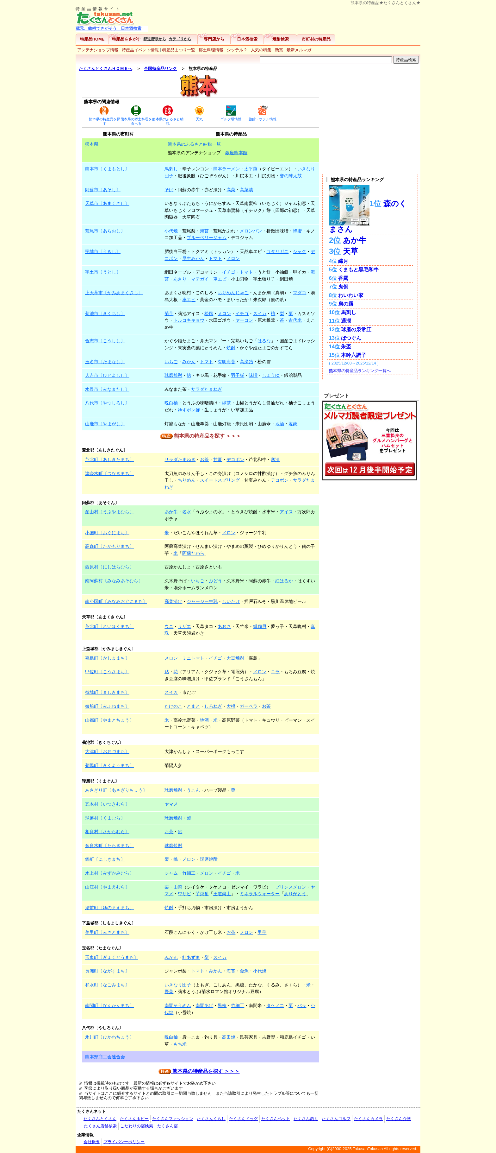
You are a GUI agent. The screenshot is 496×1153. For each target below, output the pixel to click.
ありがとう (295, 893)
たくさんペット (275, 1118)
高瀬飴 (246, 361)
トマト (215, 258)
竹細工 (188, 873)
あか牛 (171, 511)
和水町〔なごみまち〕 (107, 984)
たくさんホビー (134, 1118)
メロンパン (251, 230)
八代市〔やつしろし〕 (107, 402)
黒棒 (222, 1005)
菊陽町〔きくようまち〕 (109, 765)
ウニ (168, 626)
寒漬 (275, 459)
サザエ (184, 626)
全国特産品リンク (160, 68)
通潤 (346, 321)
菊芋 (168, 313)
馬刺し (171, 168)
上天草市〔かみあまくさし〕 (114, 292)
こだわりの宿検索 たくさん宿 (149, 1126)
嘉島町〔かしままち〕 (107, 658)
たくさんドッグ (243, 1118)
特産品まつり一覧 (178, 50)
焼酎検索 (280, 39)
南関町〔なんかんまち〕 (109, 1005)
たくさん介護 (398, 1118)
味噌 (253, 375)
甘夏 (217, 459)
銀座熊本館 (236, 152)
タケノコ (275, 1005)
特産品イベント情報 (140, 50)
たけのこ (173, 706)
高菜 (230, 189)
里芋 (261, 932)
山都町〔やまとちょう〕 (109, 720)
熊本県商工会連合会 (105, 1056)
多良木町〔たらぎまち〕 (109, 845)
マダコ (299, 292)
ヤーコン (244, 320)
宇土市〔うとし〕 (103, 272)
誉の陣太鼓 (291, 175)
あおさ (224, 626)
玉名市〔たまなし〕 (105, 361)
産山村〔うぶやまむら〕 (109, 511)
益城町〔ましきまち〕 (107, 692)
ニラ (275, 671)
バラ (301, 1005)
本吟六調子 (353, 355)
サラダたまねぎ (206, 389)
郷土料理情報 (211, 50)
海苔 (204, 230)
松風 (208, 313)
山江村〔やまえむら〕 (107, 887)
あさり (180, 279)
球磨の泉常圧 (356, 329)
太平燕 (250, 168)
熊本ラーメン (226, 168)
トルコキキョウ (188, 320)
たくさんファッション (172, 1118)
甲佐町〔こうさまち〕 (107, 671)
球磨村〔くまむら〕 (105, 817)
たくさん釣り (306, 1118)
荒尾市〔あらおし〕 (105, 230)
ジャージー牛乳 (202, 601)
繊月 (343, 261)
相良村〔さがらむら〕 (107, 831)
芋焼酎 (202, 893)
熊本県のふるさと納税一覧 (194, 144)
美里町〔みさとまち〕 (107, 932)
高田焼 (228, 1037)
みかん (188, 361)
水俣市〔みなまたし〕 (107, 389)
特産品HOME (92, 39)
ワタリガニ (277, 251)
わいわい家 (350, 295)
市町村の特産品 (316, 39)
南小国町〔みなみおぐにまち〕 (116, 601)
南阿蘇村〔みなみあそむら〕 (114, 580)
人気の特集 (261, 50)
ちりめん (186, 480)
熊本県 (91, 144)
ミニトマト (193, 658)
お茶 (204, 459)
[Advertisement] (286, 19)
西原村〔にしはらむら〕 (109, 566)
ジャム (171, 873)
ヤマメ (171, 804)
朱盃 (346, 346)
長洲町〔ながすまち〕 (107, 970)
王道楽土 (222, 893)
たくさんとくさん (100, 1118)
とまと (193, 706)
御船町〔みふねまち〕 (107, 706)
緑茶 (226, 402)
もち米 (180, 1044)
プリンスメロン (290, 887)
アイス (286, 511)
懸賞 (279, 50)
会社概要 (92, 1141)
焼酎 (230, 347)
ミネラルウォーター (260, 893)
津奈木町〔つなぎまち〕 (109, 473)
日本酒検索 (247, 39)
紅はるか (284, 580)
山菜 (177, 887)
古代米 (295, 320)
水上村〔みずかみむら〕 (109, 873)
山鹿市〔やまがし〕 (105, 423)
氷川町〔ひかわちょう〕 (109, 1037)
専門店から (214, 39)
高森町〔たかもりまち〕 (109, 546)
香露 (343, 278)
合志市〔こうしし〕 (105, 340)
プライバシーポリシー (124, 1141)
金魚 (244, 970)
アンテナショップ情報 (97, 50)
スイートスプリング (220, 480)
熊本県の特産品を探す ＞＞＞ (200, 436)
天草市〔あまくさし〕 (107, 203)
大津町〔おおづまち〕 (107, 751)
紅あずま (191, 957)
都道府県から (154, 39)
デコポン (235, 459)
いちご (171, 361)
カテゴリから (180, 39)
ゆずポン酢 (189, 409)
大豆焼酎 (235, 658)
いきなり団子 (177, 984)
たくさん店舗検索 (100, 1126)
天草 (350, 251)
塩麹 (292, 423)
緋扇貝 (259, 626)
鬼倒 (343, 286)
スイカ (259, 313)
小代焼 (171, 230)
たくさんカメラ (368, 1118)
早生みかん (193, 258)
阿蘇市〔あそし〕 (103, 189)
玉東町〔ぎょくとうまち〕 (111, 957)
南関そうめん (177, 1005)
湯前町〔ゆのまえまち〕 (109, 907)
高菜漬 (246, 189)
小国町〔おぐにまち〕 (107, 532)
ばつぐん (351, 338)
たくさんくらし (211, 1118)
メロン (233, 258)
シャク (299, 251)
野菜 (168, 991)
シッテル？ (237, 50)
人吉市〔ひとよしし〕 (107, 375)
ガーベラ (248, 706)
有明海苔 (226, 361)
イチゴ (228, 272)
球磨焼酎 (173, 375)
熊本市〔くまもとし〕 (107, 168)
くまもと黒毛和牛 (358, 269)
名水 (186, 511)
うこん (193, 790)
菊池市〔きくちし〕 (105, 313)
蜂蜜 (297, 230)
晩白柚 (171, 402)
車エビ (219, 279)
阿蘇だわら (193, 553)
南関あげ (204, 1005)
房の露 (345, 304)
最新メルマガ (299, 50)
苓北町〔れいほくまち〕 (109, 626)
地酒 (279, 423)
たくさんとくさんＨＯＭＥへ (105, 68)
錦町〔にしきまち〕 (105, 859)
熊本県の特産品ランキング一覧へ (360, 370)
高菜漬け (173, 601)
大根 (230, 706)
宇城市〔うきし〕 (103, 251)
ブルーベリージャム (206, 237)
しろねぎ (213, 706)
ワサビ (184, 893)
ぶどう (215, 580)
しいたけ (231, 601)
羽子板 (237, 375)
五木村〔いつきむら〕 (107, 804)
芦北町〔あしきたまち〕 (109, 459)
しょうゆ (271, 375)
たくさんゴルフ (336, 1118)
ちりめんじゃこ (233, 292)
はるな (264, 340)
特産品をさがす (126, 39)
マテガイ (200, 279)
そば (168, 189)
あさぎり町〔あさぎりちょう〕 (116, 790)
